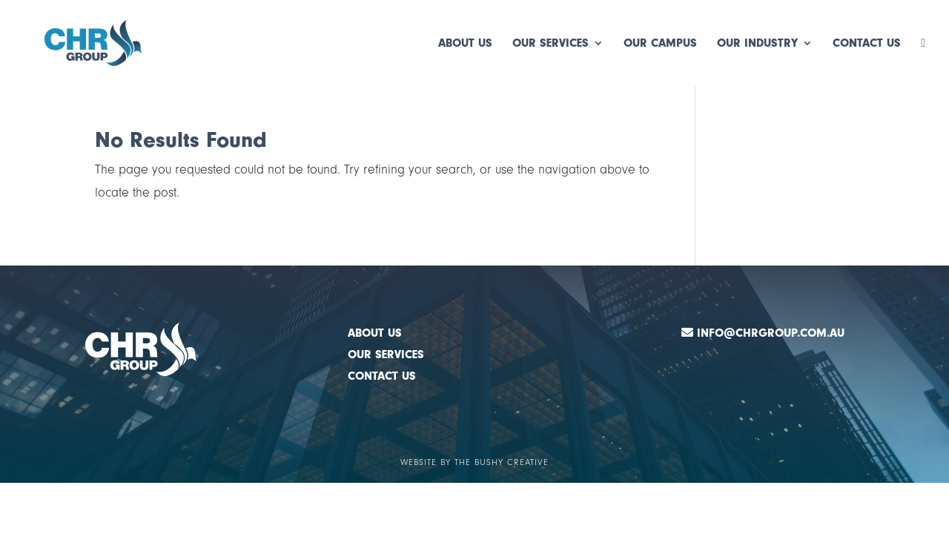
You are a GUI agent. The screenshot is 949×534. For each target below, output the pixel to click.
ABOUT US (375, 333)
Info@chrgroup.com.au (770, 333)
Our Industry (757, 44)
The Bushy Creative (501, 462)
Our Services (550, 44)
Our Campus (660, 44)
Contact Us (867, 44)
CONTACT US (382, 376)
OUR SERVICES (386, 354)
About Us (465, 44)
